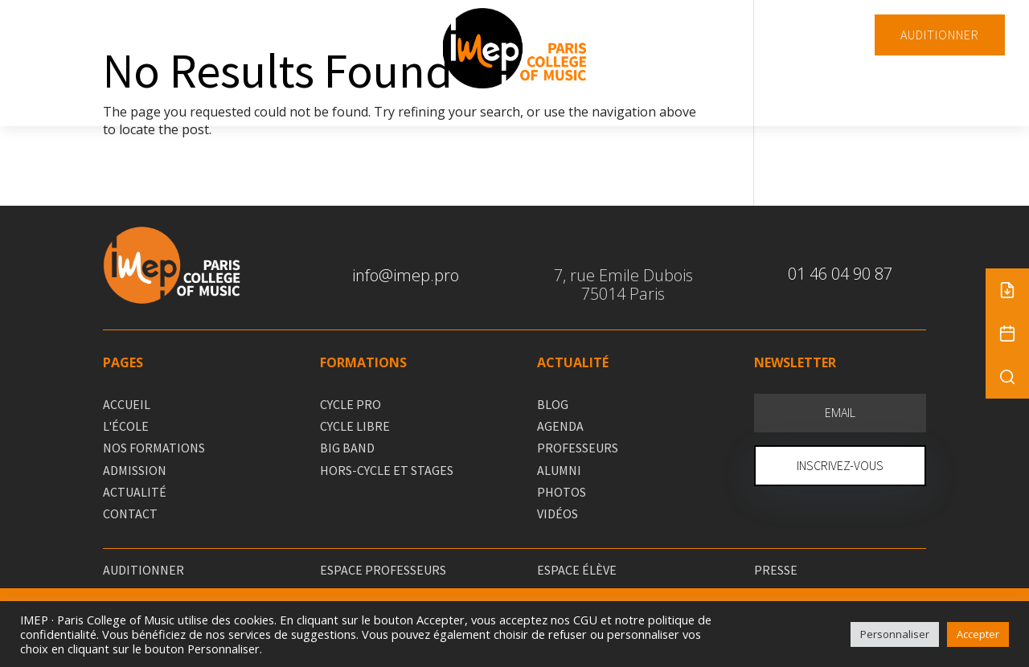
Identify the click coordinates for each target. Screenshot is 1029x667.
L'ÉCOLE (126, 426)
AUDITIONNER (939, 35)
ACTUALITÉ (134, 492)
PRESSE (775, 570)
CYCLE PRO (350, 404)
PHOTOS (561, 492)
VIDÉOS (557, 513)
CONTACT (130, 513)
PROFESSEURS (577, 448)
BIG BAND (347, 448)
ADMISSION (134, 470)
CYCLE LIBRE (355, 426)
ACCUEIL (126, 404)
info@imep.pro (405, 275)
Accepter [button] (978, 634)
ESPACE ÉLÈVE (577, 570)
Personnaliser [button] (894, 634)
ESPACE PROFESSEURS (383, 570)
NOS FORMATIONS (154, 448)
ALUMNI (559, 470)
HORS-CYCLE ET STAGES (386, 470)
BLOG (552, 404)
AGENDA (560, 426)
